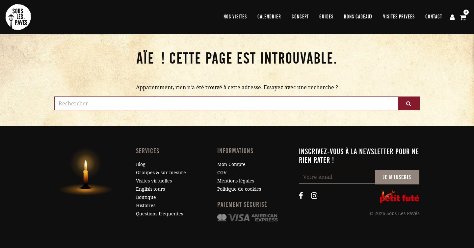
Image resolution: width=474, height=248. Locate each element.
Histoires (145, 205)
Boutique (146, 197)
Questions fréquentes (159, 213)
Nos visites (235, 17)
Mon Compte (231, 164)
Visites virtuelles (154, 181)
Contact (433, 17)
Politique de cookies (239, 189)
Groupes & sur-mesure (161, 172)
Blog (140, 164)
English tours (150, 189)
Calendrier (269, 17)
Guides (326, 17)
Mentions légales (235, 181)
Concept (300, 17)
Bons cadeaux (358, 17)
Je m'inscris (397, 177)
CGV (221, 172)
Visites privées (399, 17)
